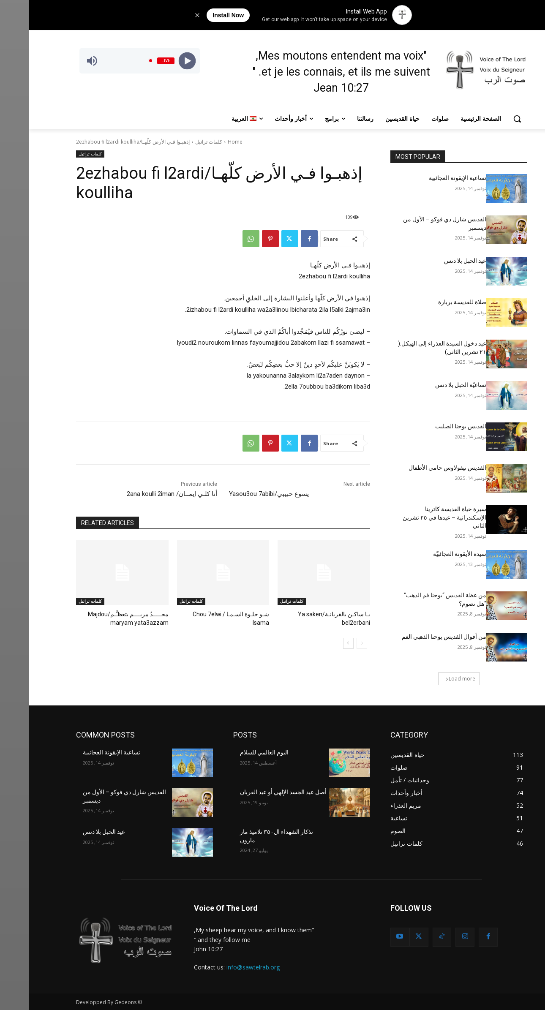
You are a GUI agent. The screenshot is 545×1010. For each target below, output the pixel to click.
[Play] (158, 60)
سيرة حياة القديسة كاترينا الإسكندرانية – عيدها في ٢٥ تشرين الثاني (415, 517)
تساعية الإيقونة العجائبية (428, 177)
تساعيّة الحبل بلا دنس (431, 384)
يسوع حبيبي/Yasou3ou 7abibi (240, 494)
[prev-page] (332, 642)
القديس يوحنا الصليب (431, 426)
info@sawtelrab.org (224, 967)
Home (206, 141)
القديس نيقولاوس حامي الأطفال (418, 467)
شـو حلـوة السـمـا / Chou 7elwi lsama (195, 614)
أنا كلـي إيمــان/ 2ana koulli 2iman (143, 494)
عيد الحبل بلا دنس (436, 260)
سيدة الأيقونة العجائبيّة (430, 553)
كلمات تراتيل (179, 141)
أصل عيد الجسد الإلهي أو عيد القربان (254, 792)
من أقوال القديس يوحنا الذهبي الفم (415, 636)
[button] (488, 119)
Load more (431, 678)
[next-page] (319, 642)
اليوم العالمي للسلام (235, 752)
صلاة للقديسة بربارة (433, 302)
